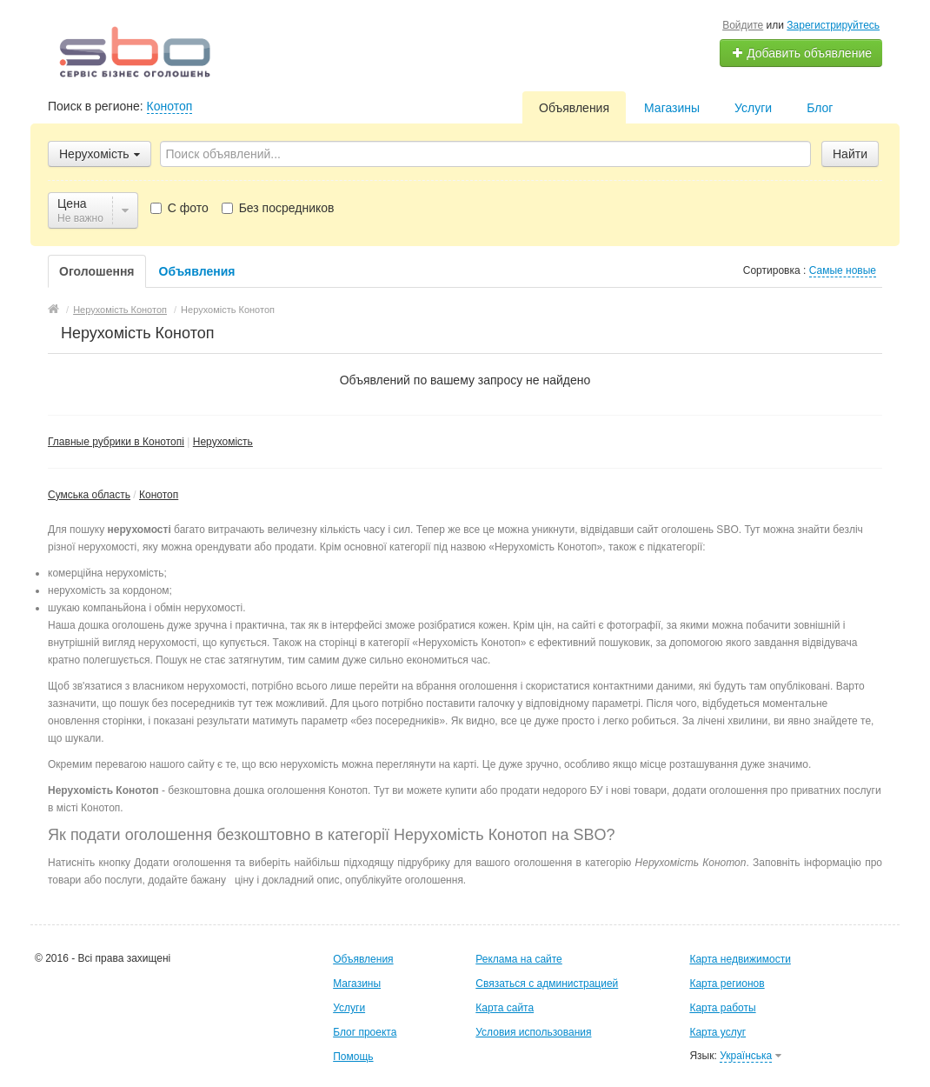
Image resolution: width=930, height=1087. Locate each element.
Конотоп (170, 106)
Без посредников (278, 208)
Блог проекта (364, 1032)
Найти (850, 154)
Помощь (353, 1056)
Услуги (753, 108)
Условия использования (533, 1032)
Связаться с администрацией (546, 983)
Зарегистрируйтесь (833, 25)
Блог (820, 108)
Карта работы (722, 1008)
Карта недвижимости (739, 959)
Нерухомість (223, 442)
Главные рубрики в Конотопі (116, 442)
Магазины (672, 108)
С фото (179, 208)
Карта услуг (717, 1032)
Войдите (742, 25)
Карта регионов (726, 983)
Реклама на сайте (518, 959)
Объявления (574, 108)
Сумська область (89, 495)
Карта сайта (504, 1008)
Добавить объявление (801, 53)
